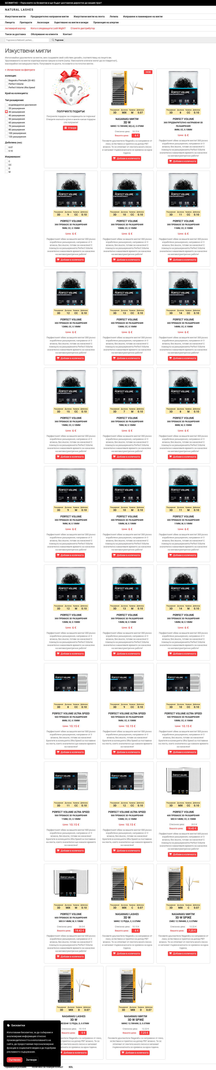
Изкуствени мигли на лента (89, 16)
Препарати (26, 22)
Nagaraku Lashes (127, 917)
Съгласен (15, 1059)
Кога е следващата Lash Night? (48, 28)
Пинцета (10, 22)
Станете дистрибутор (83, 28)
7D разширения (15, 126)
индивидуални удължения (20, 105)
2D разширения (15, 108)
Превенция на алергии (106, 22)
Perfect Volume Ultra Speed (20, 87)
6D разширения (15, 122)
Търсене (57, 40)
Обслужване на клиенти (44, 34)
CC (8, 165)
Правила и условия (15, 1067)
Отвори (70, 127)
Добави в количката (126, 158)
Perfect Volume (14, 84)
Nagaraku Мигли (127, 122)
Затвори (31, 1059)
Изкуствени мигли (15, 16)
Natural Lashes (19, 9)
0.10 (9, 151)
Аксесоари (43, 22)
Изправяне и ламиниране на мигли (143, 16)
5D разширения (15, 119)
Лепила (114, 16)
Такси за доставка (15, 34)
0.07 (9, 147)
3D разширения (15, 112)
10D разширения (15, 133)
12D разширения (15, 136)
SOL (71, 1067)
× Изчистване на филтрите (20, 70)
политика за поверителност (47, 1067)
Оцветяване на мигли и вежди (71, 22)
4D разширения (15, 115)
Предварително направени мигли (50, 16)
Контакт (67, 34)
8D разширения (15, 129)
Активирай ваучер (15, 28)
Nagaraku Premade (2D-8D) (20, 80)
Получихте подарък (71, 111)
